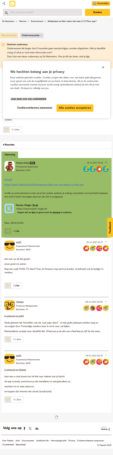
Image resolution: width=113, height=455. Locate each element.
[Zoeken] (42, 12)
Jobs (17, 441)
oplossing (56, 213)
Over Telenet (7, 441)
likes (34, 213)
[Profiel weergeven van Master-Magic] (22, 163)
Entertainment (37, 21)
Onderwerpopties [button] (31, 35)
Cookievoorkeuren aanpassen (90, 441)
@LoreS (8, 180)
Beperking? (21, 445)
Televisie (22, 21)
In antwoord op (14, 316)
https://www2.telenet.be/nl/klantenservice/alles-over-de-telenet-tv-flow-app (44, 185)
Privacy (71, 441)
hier (88, 57)
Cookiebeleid (8, 445)
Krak (35, 205)
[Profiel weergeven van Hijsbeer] (20, 302)
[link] (10, 36)
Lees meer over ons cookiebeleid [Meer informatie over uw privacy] (28, 99)
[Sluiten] (103, 67)
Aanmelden (103, 3)
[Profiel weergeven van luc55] (18, 242)
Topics (3, 3)
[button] (6, 130)
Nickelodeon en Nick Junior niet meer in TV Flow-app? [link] (72, 21)
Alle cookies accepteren (75, 108)
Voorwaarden (28, 441)
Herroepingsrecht (59, 441)
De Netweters (8, 21)
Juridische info (42, 441)
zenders (8, 120)
